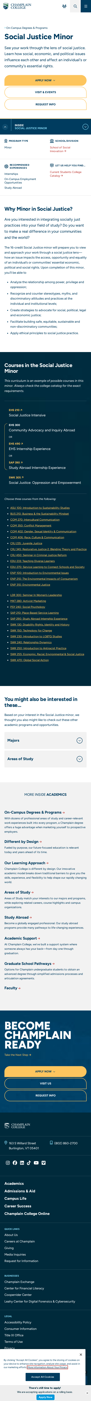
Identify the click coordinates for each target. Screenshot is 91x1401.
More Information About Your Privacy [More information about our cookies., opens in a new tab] (47, 1367)
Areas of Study (19, 908)
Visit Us (45, 1083)
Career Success (17, 1206)
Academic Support (22, 954)
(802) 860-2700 (66, 1143)
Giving (9, 1248)
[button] (48, 412)
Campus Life (15, 1198)
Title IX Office (13, 1335)
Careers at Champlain (19, 1241)
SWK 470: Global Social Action (29, 660)
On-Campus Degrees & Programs (27, 28)
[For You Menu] (64, 6)
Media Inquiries (15, 1254)
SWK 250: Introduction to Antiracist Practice (38, 648)
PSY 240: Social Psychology (27, 607)
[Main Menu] (86, 6)
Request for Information (21, 1261)
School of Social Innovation (60, 149)
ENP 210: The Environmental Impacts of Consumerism (44, 578)
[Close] (81, 1355)
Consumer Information (20, 1329)
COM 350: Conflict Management (30, 525)
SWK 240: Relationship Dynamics (31, 642)
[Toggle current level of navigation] (85, 127)
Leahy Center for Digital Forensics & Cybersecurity (39, 1301)
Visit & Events (45, 92)
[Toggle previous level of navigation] (5, 127)
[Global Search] (75, 6)
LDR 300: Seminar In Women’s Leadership (36, 595)
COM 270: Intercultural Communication (35, 519)
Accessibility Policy (17, 1322)
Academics (14, 1183)
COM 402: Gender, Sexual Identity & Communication (43, 531)
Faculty (12, 994)
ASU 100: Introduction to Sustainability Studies (40, 508)
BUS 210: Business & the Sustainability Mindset (39, 513)
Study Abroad (18, 930)
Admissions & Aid (19, 1191)
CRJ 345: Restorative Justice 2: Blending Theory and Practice (48, 549)
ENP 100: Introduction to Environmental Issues (39, 573)
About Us (11, 1235)
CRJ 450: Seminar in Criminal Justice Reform (38, 555)
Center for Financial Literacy (24, 1288)
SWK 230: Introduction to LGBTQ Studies (36, 636)
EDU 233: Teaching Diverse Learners (32, 561)
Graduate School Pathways (29, 979)
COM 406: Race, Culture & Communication (37, 537)
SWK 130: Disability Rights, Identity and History (39, 624)
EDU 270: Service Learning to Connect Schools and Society (47, 567)
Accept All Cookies (42, 1376)
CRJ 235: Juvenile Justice (26, 543)
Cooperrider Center (18, 1295)
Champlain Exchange (19, 1282)
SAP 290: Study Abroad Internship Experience (38, 618)
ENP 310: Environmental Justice (30, 584)
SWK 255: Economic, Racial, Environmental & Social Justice (47, 654)
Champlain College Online (27, 1213)
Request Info (46, 104)
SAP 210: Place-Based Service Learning (34, 612)
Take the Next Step (18, 1055)
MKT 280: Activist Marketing (28, 601)
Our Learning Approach (26, 881)
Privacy (9, 1348)
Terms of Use (13, 1342)
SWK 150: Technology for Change (31, 630)
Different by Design (23, 854)
